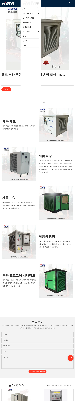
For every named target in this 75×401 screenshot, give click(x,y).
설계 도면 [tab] (42, 102)
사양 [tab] (35, 102)
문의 (6, 89)
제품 (48, 385)
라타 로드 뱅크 (68, 385)
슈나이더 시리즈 (57, 385)
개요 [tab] (30, 102)
